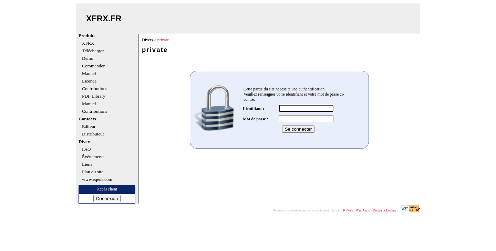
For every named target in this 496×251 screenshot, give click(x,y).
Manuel (89, 74)
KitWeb (348, 210)
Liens (87, 164)
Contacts (87, 119)
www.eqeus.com (97, 179)
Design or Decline (384, 210)
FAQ (86, 149)
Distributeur (93, 134)
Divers (85, 142)
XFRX (88, 43)
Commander (93, 66)
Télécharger (93, 51)
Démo (87, 58)
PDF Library (93, 96)
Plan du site (92, 172)
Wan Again (363, 210)
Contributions (94, 89)
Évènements (93, 157)
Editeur (88, 126)
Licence (89, 81)
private (163, 39)
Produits (87, 36)
